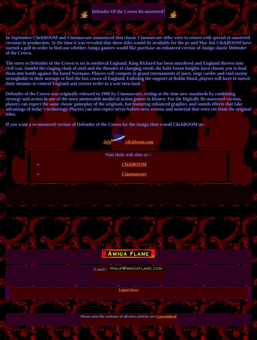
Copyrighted (166, 316)
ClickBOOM (134, 164)
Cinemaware (134, 174)
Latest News (128, 290)
